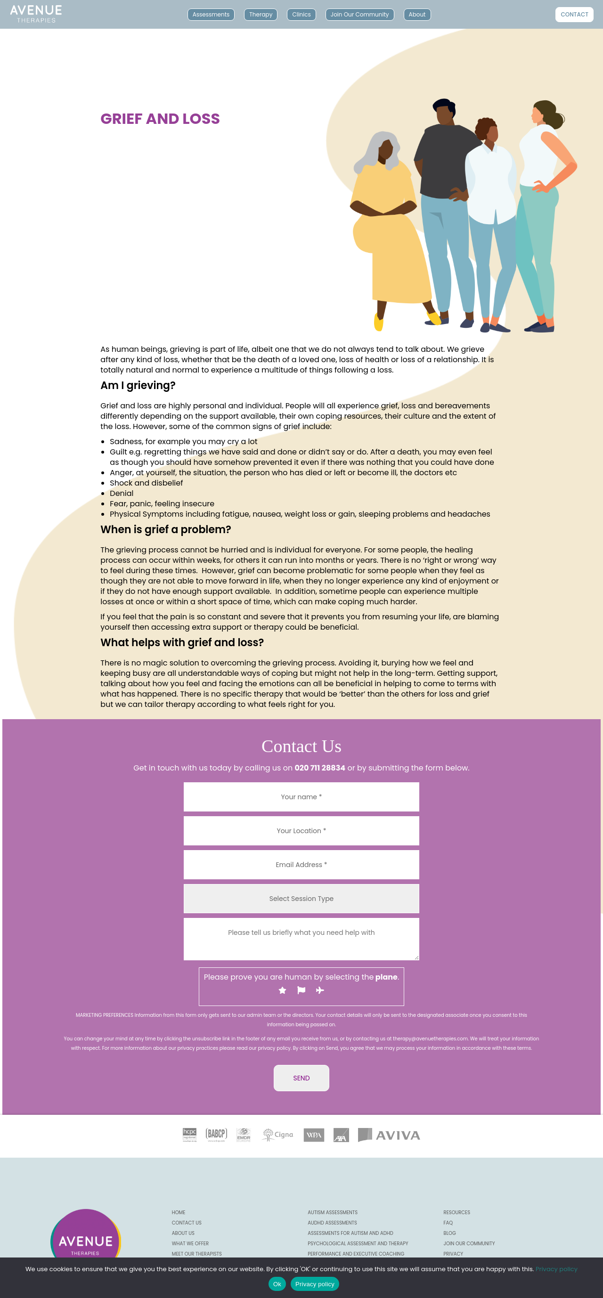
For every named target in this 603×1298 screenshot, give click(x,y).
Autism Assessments (333, 1212)
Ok (277, 1284)
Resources (457, 1212)
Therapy (260, 14)
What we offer (190, 1243)
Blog (450, 1233)
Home (179, 1212)
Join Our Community (360, 14)
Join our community (469, 1243)
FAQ (448, 1222)
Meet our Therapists (197, 1253)
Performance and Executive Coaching (356, 1253)
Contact (574, 14)
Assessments (211, 14)
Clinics (301, 14)
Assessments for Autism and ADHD (350, 1233)
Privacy (453, 1253)
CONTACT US (187, 1222)
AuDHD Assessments (332, 1222)
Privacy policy (557, 1269)
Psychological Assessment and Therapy (358, 1243)
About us (183, 1233)
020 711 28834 (319, 768)
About (417, 14)
